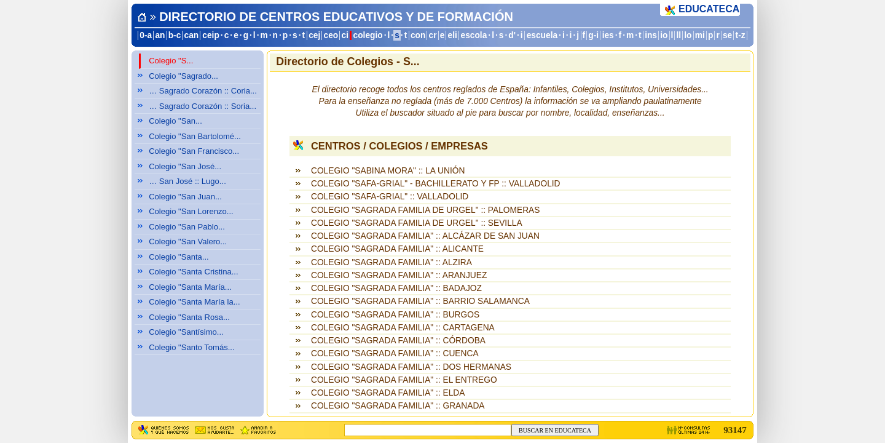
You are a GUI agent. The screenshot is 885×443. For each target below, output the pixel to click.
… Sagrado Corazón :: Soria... (202, 106)
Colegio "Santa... (179, 256)
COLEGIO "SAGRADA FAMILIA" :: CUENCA (395, 353)
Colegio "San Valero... (188, 241)
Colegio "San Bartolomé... (195, 136)
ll (679, 35)
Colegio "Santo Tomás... (191, 347)
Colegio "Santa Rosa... (189, 317)
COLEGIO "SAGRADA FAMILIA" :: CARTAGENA (403, 327)
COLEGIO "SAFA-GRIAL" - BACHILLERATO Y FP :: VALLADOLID (435, 183)
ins (651, 35)
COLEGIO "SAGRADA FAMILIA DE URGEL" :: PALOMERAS (425, 210)
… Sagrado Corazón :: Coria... (203, 90)
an (160, 35)
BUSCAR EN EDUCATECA (555, 430)
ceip (210, 35)
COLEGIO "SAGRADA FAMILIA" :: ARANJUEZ (399, 275)
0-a (146, 35)
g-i (593, 35)
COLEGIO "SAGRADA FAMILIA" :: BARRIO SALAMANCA (420, 301)
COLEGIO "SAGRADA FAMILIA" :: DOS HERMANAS (411, 367)
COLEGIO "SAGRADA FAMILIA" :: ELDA (388, 392)
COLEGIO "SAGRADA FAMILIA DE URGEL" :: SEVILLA (416, 223)
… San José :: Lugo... (187, 181)
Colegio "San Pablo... (187, 226)
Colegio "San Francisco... (194, 151)
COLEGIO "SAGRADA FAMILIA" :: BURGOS (395, 314)
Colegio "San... (175, 121)
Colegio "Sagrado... (183, 76)
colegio (368, 35)
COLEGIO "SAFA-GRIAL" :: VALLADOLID (389, 196)
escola (474, 35)
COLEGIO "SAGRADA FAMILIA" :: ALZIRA (391, 262)
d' (512, 35)
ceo (331, 35)
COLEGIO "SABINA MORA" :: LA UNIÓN (388, 170)
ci (344, 35)
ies (608, 35)
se (727, 35)
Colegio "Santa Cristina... (193, 271)
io (663, 35)
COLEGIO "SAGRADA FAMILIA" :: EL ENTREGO (404, 380)
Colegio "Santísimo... (186, 332)
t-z (740, 35)
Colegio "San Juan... (185, 196)
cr (433, 35)
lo (687, 35)
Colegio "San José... (185, 166)
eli (452, 35)
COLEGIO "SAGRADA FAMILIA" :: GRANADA (398, 405)
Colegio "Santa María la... (194, 301)
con (418, 35)
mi (700, 35)
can (191, 35)
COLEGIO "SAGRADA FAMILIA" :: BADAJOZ (396, 288)
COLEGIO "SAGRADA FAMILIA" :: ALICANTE (397, 248)
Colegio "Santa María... (190, 287)
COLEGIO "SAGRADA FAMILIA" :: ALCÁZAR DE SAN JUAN (425, 236)
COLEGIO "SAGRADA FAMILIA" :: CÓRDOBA (398, 340)
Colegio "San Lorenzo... (191, 211)
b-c (174, 35)
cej (314, 35)
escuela (542, 35)
